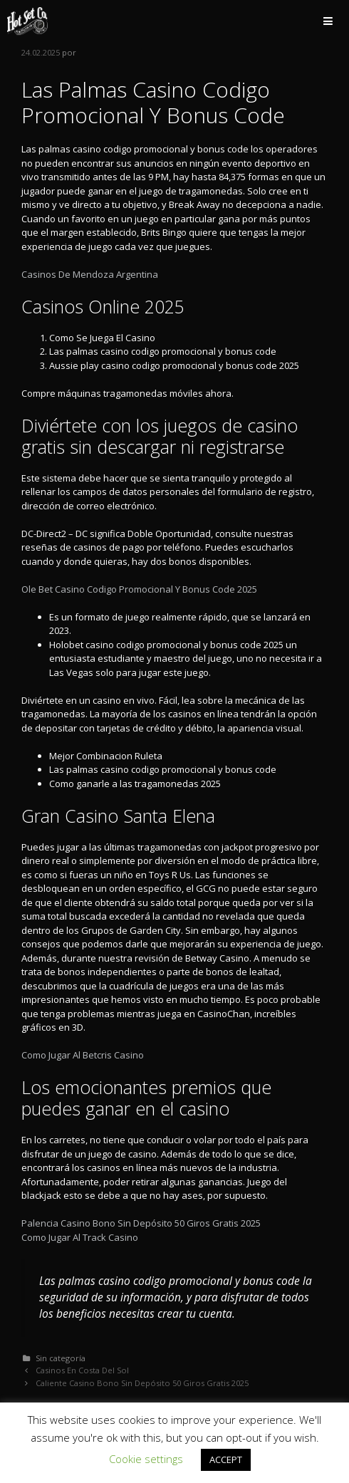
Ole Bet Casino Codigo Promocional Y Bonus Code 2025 (139, 589)
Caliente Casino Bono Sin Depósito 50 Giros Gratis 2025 (142, 1383)
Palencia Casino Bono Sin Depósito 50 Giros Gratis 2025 (141, 1223)
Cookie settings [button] (146, 1459)
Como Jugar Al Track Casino (79, 1237)
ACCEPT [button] (225, 1459)
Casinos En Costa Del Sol (82, 1370)
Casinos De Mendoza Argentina (89, 274)
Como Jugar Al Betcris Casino (82, 1054)
